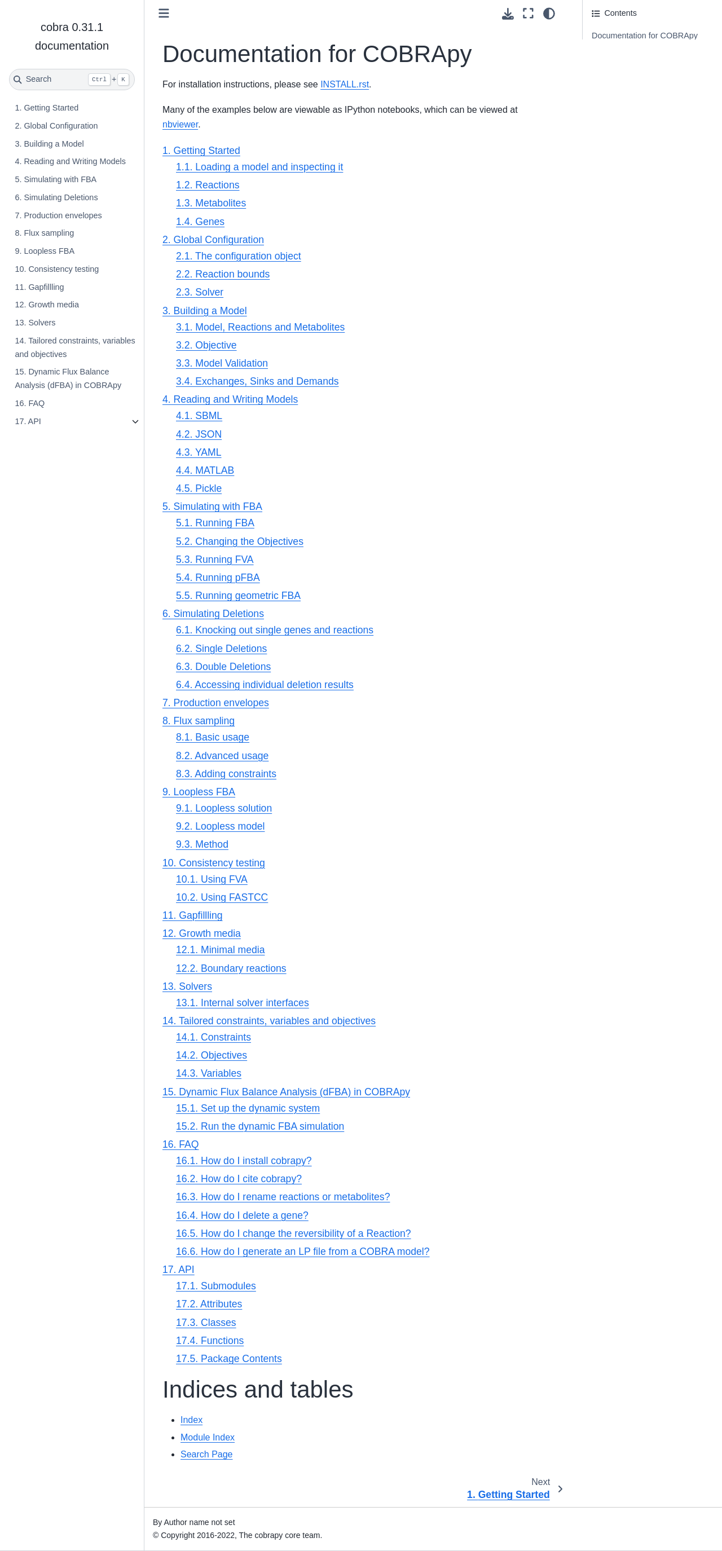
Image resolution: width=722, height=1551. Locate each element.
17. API (28, 421)
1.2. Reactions (207, 185)
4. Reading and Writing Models (70, 161)
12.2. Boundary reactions (231, 968)
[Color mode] (549, 13)
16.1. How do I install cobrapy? (244, 1160)
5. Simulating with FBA (55, 179)
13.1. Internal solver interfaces (242, 1002)
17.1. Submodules (216, 1286)
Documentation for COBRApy (645, 35)
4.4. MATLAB (205, 470)
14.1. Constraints (213, 1037)
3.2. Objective (206, 345)
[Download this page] (508, 14)
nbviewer (180, 124)
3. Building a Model (49, 143)
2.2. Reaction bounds (223, 274)
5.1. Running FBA (215, 522)
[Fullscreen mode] (528, 13)
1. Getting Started (46, 107)
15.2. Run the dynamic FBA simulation (260, 1126)
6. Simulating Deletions (56, 197)
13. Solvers (35, 322)
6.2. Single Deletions (221, 648)
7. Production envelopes (58, 215)
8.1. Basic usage (212, 737)
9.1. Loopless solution (224, 808)
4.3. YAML (199, 452)
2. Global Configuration (56, 125)
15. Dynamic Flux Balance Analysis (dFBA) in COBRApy (68, 378)
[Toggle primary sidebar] (163, 13)
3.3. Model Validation (222, 363)
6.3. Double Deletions (223, 666)
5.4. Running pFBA (218, 577)
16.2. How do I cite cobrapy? (239, 1178)
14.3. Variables (208, 1073)
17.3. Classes (206, 1322)
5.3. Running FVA (215, 559)
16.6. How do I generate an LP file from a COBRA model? (303, 1251)
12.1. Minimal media (220, 949)
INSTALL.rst (344, 84)
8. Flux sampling (44, 232)
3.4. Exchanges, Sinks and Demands (257, 381)
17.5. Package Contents (229, 1358)
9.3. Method (202, 844)
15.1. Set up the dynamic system (248, 1108)
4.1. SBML (199, 415)
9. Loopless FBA (44, 250)
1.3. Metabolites (211, 203)
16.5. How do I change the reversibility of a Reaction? (293, 1233)
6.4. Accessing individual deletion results (265, 684)
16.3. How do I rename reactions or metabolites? (283, 1196)
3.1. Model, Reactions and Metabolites (260, 327)
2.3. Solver (199, 292)
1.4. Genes (200, 221)
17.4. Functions (210, 1340)
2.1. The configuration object (238, 256)
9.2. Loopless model (220, 826)
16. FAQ (30, 403)
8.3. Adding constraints (226, 773)
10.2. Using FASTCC (222, 897)
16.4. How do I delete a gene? (242, 1215)
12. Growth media (47, 304)
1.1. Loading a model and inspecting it (259, 167)
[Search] (72, 79)
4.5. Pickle (199, 488)
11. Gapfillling (39, 287)
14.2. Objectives (211, 1055)
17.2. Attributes (209, 1304)
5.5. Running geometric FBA (238, 595)
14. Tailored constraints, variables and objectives (75, 347)
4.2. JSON (199, 434)
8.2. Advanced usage (222, 755)
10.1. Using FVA (212, 879)
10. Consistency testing (57, 269)
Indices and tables (624, 53)
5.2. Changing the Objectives (239, 541)
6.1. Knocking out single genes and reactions (274, 630)
